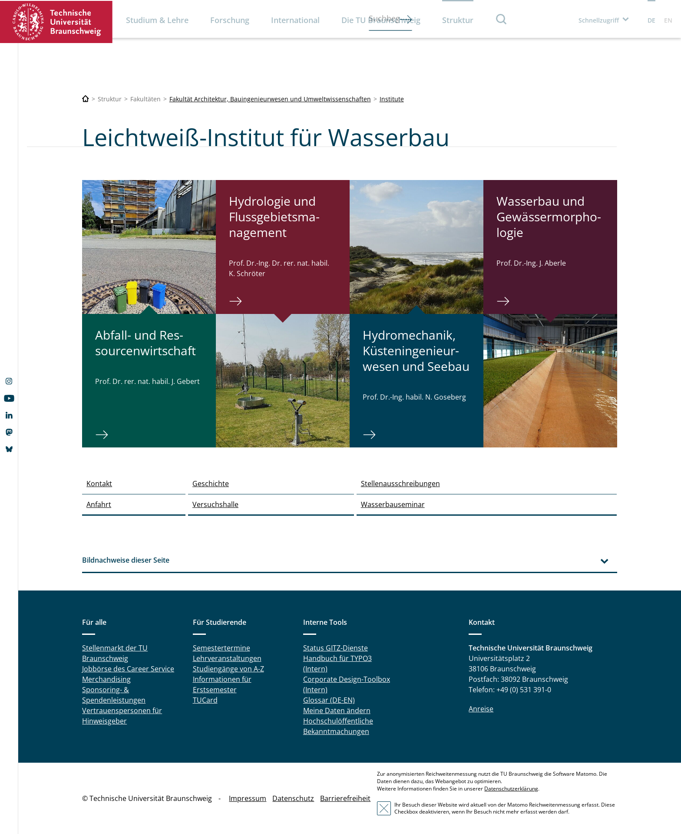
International (295, 20)
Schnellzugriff (599, 20)
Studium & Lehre (157, 20)
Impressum (247, 798)
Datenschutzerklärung (511, 788)
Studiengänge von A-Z (228, 669)
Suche (501, 19)
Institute (392, 99)
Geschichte (210, 483)
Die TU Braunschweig (380, 20)
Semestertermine (221, 648)
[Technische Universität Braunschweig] (85, 99)
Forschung (229, 20)
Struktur (457, 20)
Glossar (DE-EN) (329, 700)
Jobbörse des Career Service (128, 669)
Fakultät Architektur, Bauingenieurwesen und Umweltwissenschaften (270, 99)
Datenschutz (293, 798)
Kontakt (99, 483)
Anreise (481, 709)
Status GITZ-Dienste (335, 648)
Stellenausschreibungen (400, 483)
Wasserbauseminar (393, 504)
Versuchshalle (215, 504)
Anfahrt (98, 504)
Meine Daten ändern (336, 710)
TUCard (205, 700)
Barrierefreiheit (345, 798)
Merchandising (106, 679)
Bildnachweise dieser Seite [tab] (125, 560)
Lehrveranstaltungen (227, 658)
